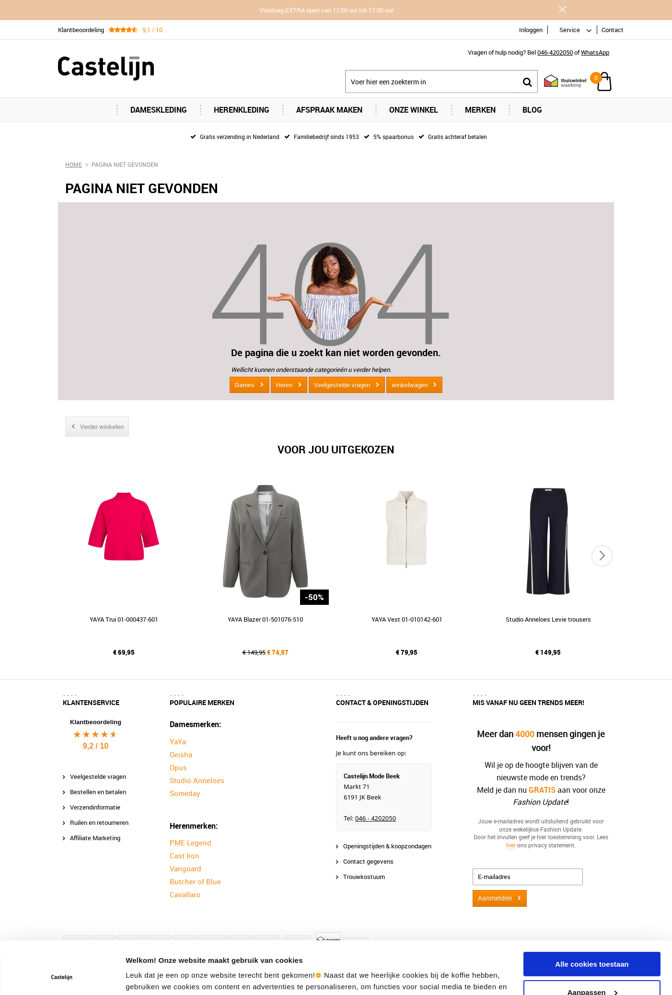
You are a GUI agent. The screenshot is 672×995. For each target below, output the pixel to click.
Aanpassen (592, 942)
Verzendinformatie (95, 807)
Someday (185, 793)
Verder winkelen (102, 426)
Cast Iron (184, 855)
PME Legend (190, 842)
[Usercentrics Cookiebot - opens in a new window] (62, 976)
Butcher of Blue (195, 881)
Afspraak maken (329, 109)
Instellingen (146, 976)
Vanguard (185, 868)
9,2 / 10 (95, 746)
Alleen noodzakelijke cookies (592, 971)
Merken (480, 109)
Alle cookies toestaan (591, 915)
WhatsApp (595, 52)
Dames (245, 385)
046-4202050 (555, 52)
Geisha (181, 754)
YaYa (178, 741)
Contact (613, 29)
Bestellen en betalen (98, 791)
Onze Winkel (413, 109)
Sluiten (562, 9)
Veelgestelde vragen (342, 385)
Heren (284, 385)
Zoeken (527, 82)
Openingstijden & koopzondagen (387, 846)
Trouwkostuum (364, 876)
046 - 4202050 (375, 818)
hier (511, 845)
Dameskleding (158, 109)
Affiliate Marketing (95, 837)
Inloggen (531, 29)
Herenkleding (241, 109)
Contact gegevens (368, 861)
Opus (178, 767)
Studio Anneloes (197, 780)
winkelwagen (410, 385)
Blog (532, 109)
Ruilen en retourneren (99, 822)
